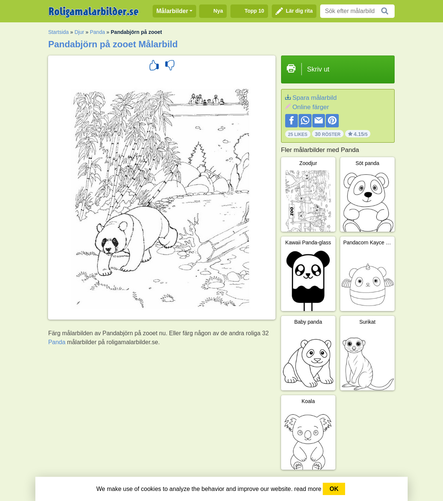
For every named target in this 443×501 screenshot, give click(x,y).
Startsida (58, 32)
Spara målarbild (314, 97)
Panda (97, 32)
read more (307, 489)
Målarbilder (172, 11)
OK (333, 489)
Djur (79, 32)
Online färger (310, 107)
